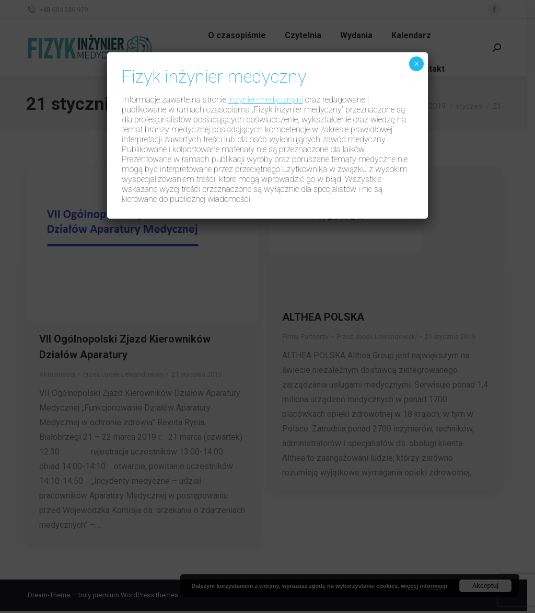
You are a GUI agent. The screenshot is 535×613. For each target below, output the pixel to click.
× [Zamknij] (417, 64)
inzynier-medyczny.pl (265, 100)
